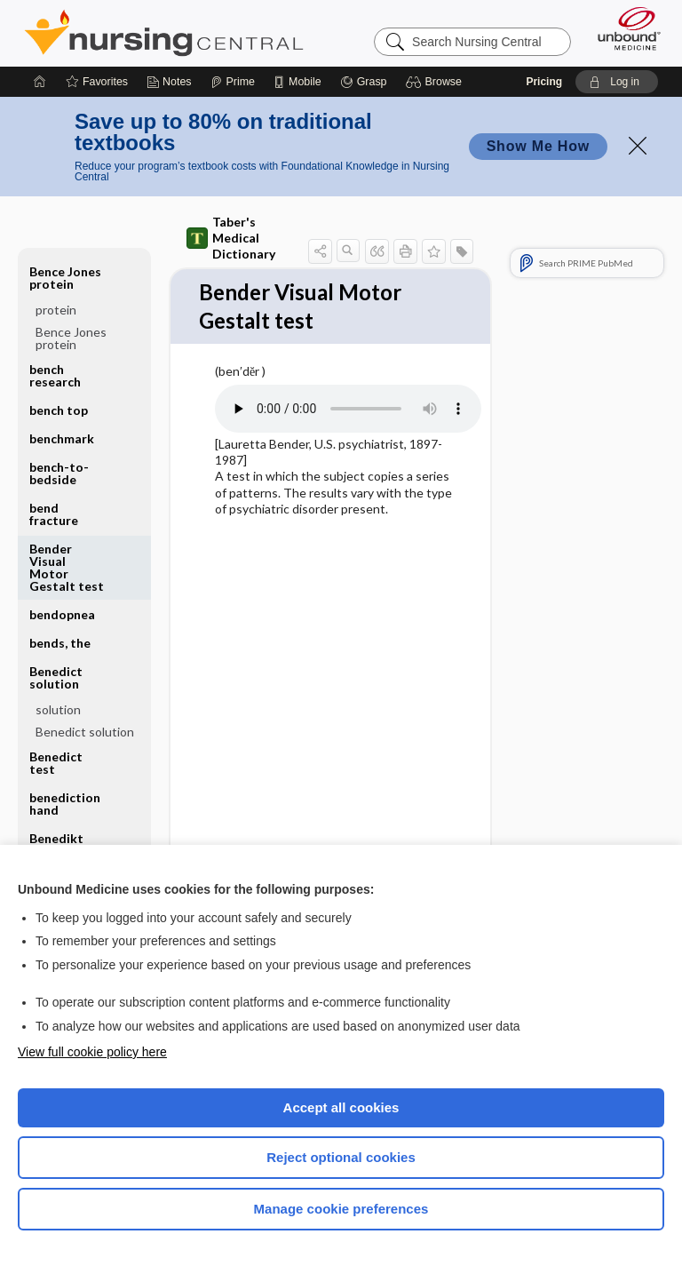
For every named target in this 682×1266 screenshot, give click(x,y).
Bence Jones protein (65, 277)
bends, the (60, 642)
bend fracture (53, 514)
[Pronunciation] (348, 411)
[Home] (40, 82)
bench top (58, 410)
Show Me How (538, 146)
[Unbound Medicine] (623, 28)
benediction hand (64, 803)
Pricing (544, 82)
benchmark (61, 438)
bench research (55, 375)
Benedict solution (56, 677)
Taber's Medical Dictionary (230, 237)
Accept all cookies (341, 1107)
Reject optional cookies (341, 1157)
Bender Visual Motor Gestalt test (66, 567)
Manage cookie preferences (341, 1208)
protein (56, 309)
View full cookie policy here (92, 1052)
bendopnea (62, 614)
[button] (436, 82)
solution (58, 709)
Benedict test (56, 762)
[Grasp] (363, 82)
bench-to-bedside (59, 473)
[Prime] (232, 82)
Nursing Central (164, 33)
